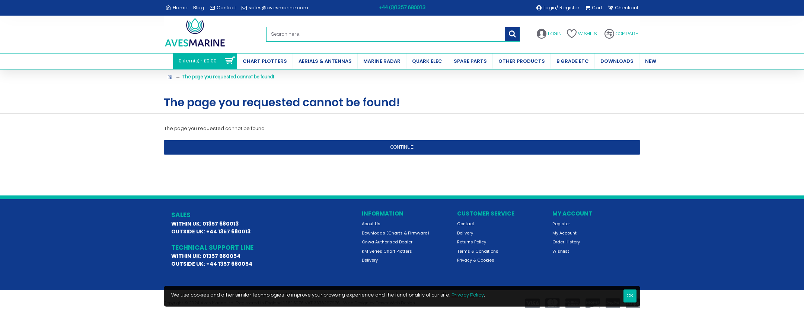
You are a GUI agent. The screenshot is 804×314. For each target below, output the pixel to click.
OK (630, 295)
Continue (402, 147)
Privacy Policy (468, 295)
